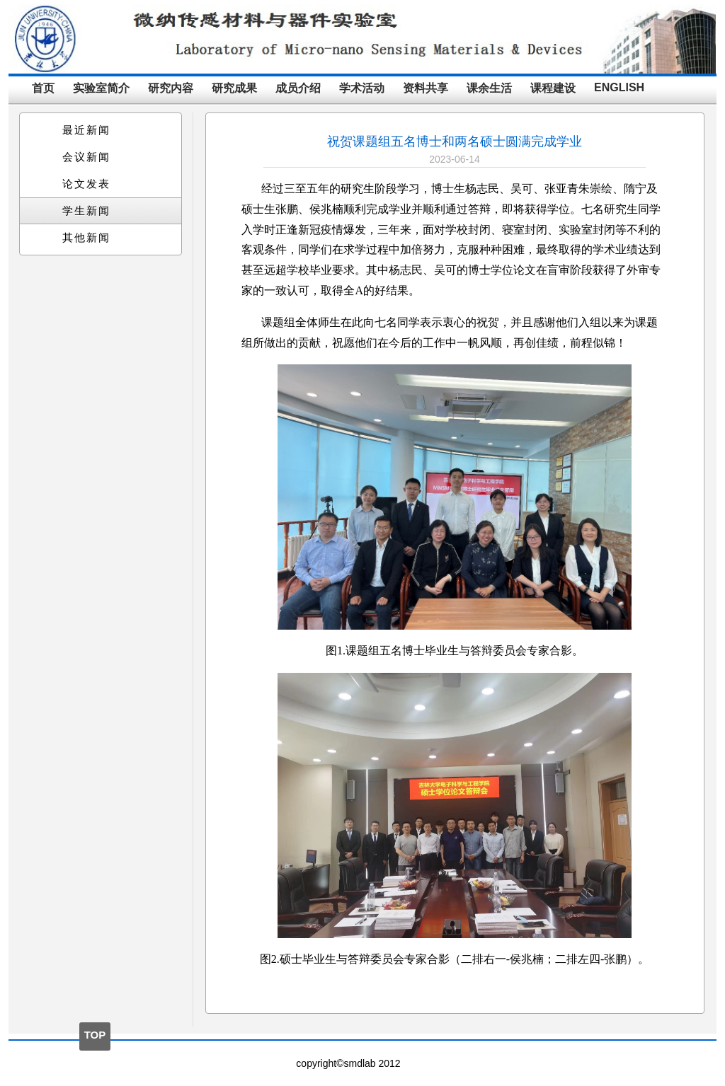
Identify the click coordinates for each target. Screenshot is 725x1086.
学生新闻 (86, 210)
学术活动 (361, 88)
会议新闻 (86, 157)
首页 (43, 88)
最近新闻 (86, 130)
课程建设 (553, 88)
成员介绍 (298, 88)
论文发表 (86, 184)
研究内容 (170, 88)
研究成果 (234, 88)
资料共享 (425, 88)
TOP (95, 1035)
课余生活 (489, 88)
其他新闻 (86, 237)
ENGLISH (619, 87)
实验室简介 (101, 88)
